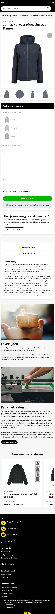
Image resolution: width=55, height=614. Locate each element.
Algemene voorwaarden (9, 587)
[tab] (27, 247)
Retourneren (5, 577)
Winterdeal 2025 (6, 552)
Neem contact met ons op (14, 229)
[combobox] (26, 8)
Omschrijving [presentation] (28, 247)
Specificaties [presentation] (29, 253)
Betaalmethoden (6, 574)
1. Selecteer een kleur (12, 112)
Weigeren (18, 606)
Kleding (8, 16)
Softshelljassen (23, 16)
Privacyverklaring (6, 593)
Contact (3, 568)
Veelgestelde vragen (7, 555)
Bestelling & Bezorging (8, 571)
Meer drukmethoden (9, 442)
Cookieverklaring (6, 590)
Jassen (15, 16)
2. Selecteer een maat (12, 145)
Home (3, 16)
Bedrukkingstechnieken (9, 558)
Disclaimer (4, 596)
